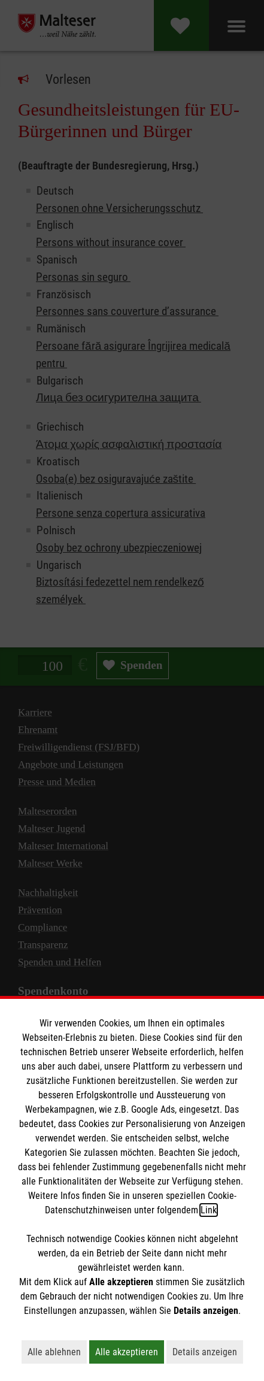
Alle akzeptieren (129, 1352)
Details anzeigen (207, 1352)
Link (209, 1210)
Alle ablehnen (57, 1352)
